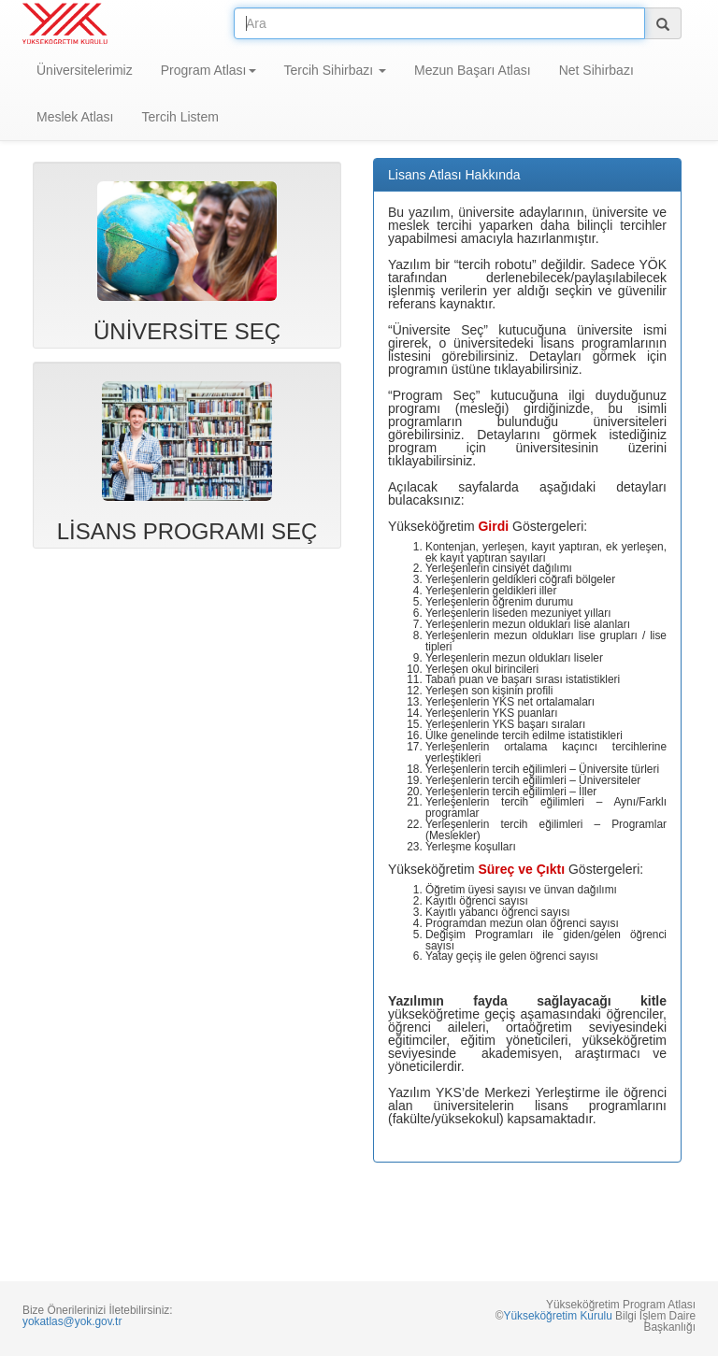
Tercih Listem (179, 116)
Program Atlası (208, 70)
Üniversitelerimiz (84, 70)
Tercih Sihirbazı (335, 70)
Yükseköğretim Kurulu (557, 1315)
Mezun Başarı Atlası (472, 70)
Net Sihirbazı (596, 70)
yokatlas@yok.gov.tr (72, 1321)
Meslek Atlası (74, 116)
